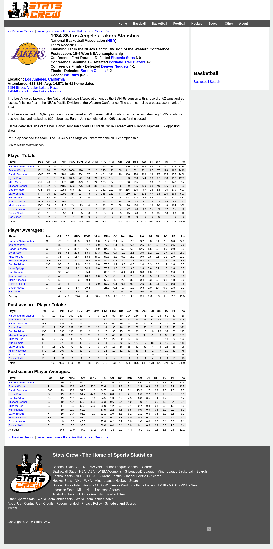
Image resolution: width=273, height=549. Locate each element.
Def (128, 161)
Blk (158, 161)
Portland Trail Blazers (127, 62)
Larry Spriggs (16, 193)
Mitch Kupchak (17, 205)
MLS (98, 485)
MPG (77, 236)
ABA (91, 471)
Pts (183, 161)
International (83, 485)
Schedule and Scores (120, 503)
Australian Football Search (110, 494)
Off (120, 161)
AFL (96, 476)
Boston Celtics (93, 71)
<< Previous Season (21, 31)
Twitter (12, 508)
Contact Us (32, 503)
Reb (135, 161)
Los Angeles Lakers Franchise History (61, 31)
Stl (151, 161)
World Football (131, 485)
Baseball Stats (63, 467)
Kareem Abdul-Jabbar (21, 166)
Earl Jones (15, 216)
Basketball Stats (64, 471)
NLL (89, 490)
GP (48, 161)
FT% (107, 236)
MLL (80, 490)
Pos (40, 161)
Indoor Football (137, 476)
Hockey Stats (62, 480)
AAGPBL (96, 467)
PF (174, 161)
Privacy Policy (92, 503)
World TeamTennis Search (94, 499)
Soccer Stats (62, 485)
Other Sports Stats (21, 499)
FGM (80, 161)
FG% (87, 236)
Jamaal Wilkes (17, 201)
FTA (103, 161)
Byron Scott (15, 178)
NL (85, 467)
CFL (87, 476)
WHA (88, 480)
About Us (14, 503)
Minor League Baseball (122, 467)
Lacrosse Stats (63, 490)
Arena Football (112, 476)
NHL (78, 480)
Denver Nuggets (115, 66)
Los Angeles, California (45, 79)
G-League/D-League (140, 471)
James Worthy (17, 170)
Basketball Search (207, 81)
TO (166, 161)
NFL (79, 476)
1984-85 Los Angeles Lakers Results (34, 91)
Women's (111, 485)
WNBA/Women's (110, 471)
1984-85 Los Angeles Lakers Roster (34, 87)
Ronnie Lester (17, 209)
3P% (97, 236)
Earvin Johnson (18, 174)
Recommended (67, 503)
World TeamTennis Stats (55, 499)
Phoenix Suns (123, 58)
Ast (144, 161)
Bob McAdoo (16, 189)
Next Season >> (98, 31)
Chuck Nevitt (16, 213)
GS (55, 161)
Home (122, 23)
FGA (72, 161)
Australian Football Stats (70, 494)
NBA (111, 41)
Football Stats (63, 476)
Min (64, 161)
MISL (184, 485)
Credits (48, 503)
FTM (111, 161)
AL (78, 467)
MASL (173, 485)
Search (147, 467)
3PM (95, 161)
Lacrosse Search (107, 490)
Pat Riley (71, 75)
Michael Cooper (18, 185)
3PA (87, 161)
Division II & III (155, 485)
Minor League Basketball (175, 471)
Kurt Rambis (16, 197)
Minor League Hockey (110, 480)
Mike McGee (16, 182)
